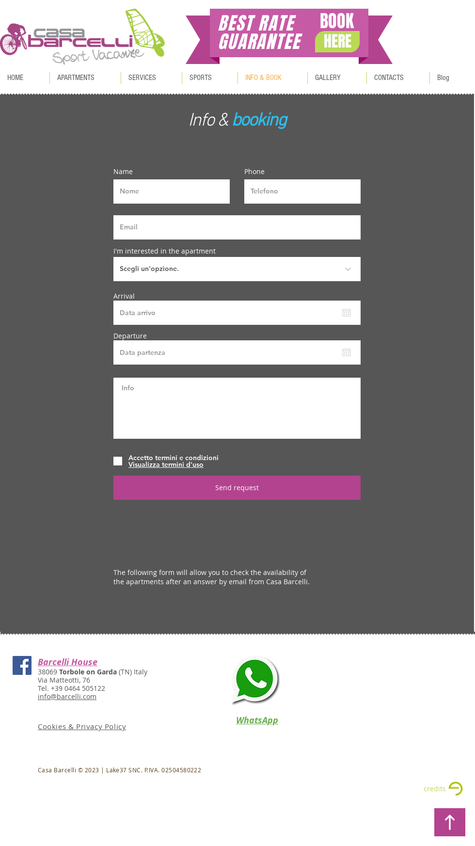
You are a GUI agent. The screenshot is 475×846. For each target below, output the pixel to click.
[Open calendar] (346, 313)
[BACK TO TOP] (449, 822)
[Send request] (237, 488)
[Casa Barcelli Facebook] (22, 665)
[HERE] (337, 41)
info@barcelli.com (67, 696)
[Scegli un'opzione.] (237, 269)
